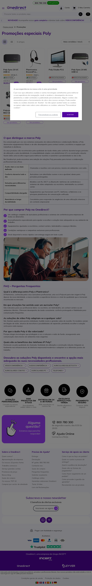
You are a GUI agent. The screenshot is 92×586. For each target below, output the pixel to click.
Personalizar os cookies (48, 115)
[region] (46, 101)
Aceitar (70, 114)
